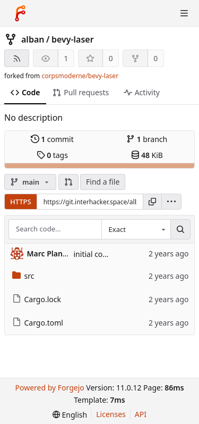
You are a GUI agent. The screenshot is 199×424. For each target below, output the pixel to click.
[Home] (20, 13)
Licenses (111, 414)
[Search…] (180, 229)
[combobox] (135, 229)
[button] (68, 182)
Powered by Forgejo (49, 388)
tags (52, 155)
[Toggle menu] (184, 13)
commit (52, 139)
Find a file (102, 182)
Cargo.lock (36, 299)
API (140, 414)
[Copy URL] (152, 202)
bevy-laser (72, 39)
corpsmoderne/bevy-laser (79, 75)
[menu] (171, 202)
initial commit (98, 254)
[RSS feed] (16, 58)
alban (32, 39)
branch (146, 139)
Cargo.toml (37, 323)
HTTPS (20, 201)
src (23, 276)
